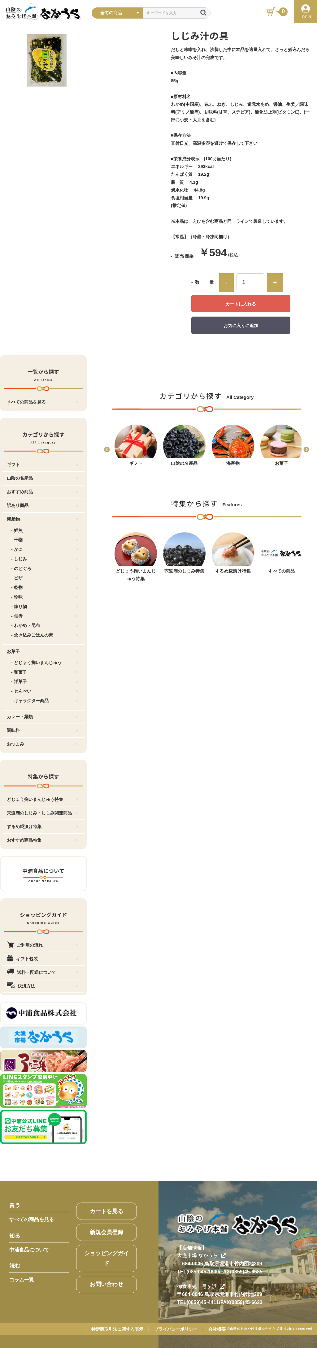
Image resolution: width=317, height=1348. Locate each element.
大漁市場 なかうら (201, 1255)
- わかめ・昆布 (44, 625)
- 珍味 (44, 596)
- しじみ (44, 558)
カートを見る (106, 1211)
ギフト (42, 464)
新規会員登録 (106, 1232)
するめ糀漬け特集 (42, 826)
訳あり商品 (42, 505)
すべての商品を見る (42, 402)
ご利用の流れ (42, 945)
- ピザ (44, 577)
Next (306, 450)
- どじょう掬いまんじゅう (44, 662)
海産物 (42, 518)
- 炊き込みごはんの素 (44, 635)
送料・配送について (42, 972)
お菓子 (42, 651)
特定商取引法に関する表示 (117, 1329)
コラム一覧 (21, 1279)
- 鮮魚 (44, 530)
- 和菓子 (44, 672)
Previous (107, 450)
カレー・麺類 (42, 716)
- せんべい (44, 691)
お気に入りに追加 (241, 325)
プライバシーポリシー (176, 1329)
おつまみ (42, 743)
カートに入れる (241, 303)
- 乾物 (44, 587)
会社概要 (217, 1329)
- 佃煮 (44, 616)
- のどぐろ (44, 568)
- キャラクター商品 (44, 700)
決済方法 (42, 985)
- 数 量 (203, 282)
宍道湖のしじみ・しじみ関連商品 (42, 812)
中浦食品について (29, 1249)
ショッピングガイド (106, 1258)
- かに (44, 549)
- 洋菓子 (44, 681)
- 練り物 (44, 606)
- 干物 (44, 539)
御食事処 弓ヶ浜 (201, 1286)
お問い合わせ (106, 1284)
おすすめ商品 (42, 491)
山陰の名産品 (42, 478)
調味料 (42, 730)
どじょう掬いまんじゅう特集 (42, 799)
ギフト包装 (42, 958)
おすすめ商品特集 (42, 840)
